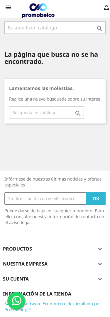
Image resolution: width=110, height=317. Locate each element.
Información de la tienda (37, 294)
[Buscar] (55, 27)
